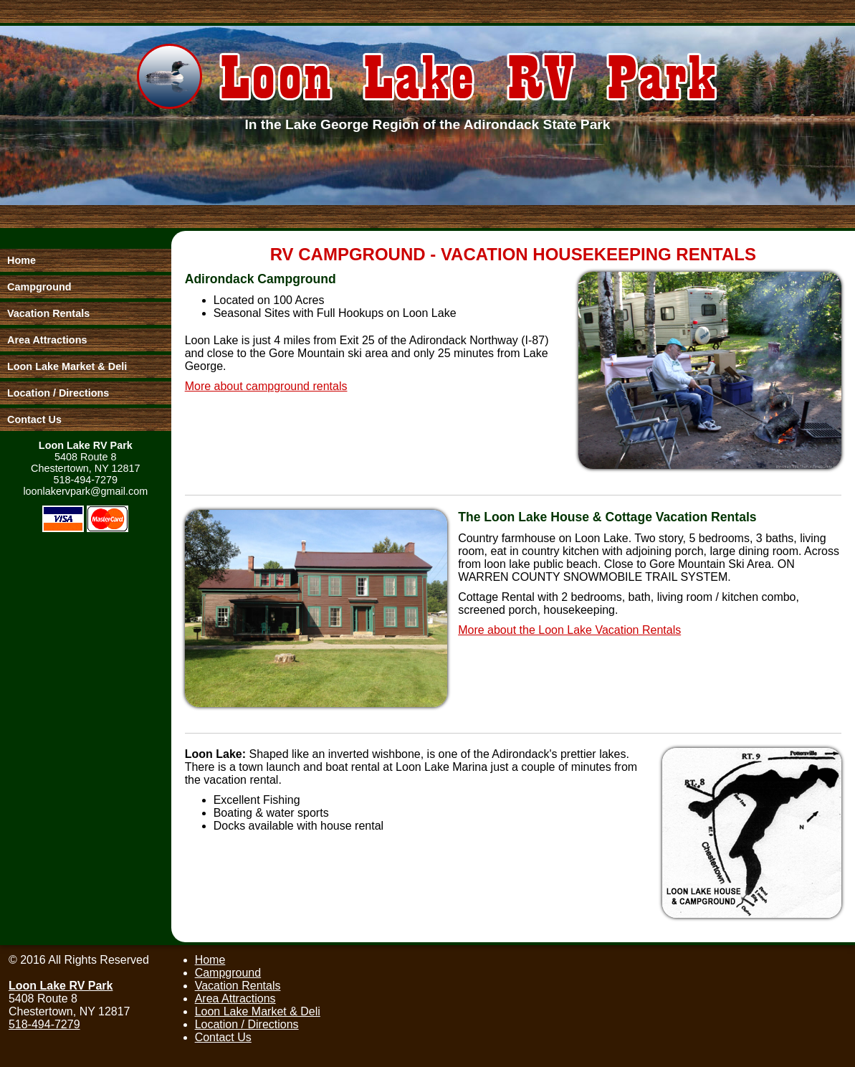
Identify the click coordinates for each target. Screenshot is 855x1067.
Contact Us (223, 1037)
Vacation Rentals (238, 986)
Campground (228, 973)
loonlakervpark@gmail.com (85, 491)
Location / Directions (247, 1024)
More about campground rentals (266, 386)
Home (210, 960)
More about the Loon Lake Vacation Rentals (569, 630)
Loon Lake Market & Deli (257, 1011)
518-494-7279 (85, 479)
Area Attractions (235, 998)
